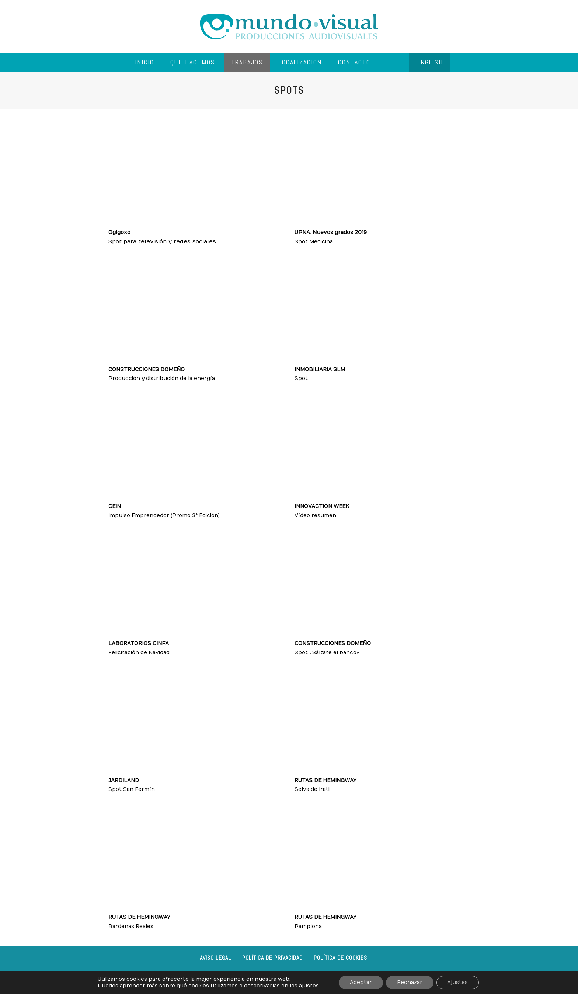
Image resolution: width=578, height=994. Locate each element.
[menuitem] (429, 62)
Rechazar (409, 982)
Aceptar (361, 982)
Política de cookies (340, 958)
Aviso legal (215, 958)
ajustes (308, 986)
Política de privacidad (272, 958)
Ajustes (458, 982)
